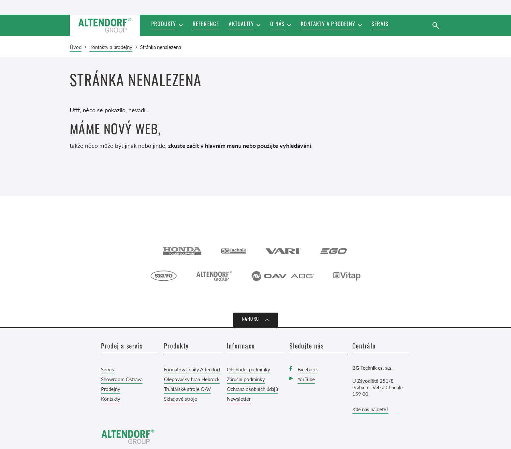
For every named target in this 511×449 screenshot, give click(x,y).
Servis (107, 369)
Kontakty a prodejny (110, 46)
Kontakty (110, 398)
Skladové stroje (180, 398)
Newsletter (239, 398)
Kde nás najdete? (370, 409)
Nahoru (250, 319)
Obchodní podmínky (248, 369)
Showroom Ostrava (121, 379)
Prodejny (110, 388)
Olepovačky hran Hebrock (192, 379)
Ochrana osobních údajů (252, 388)
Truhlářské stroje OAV (187, 388)
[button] (244, 25)
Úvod (75, 46)
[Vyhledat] (435, 25)
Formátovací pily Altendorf (192, 369)
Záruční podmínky (246, 379)
